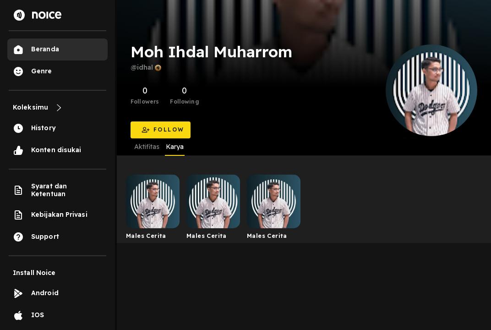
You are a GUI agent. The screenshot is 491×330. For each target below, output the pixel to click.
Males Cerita (146, 235)
